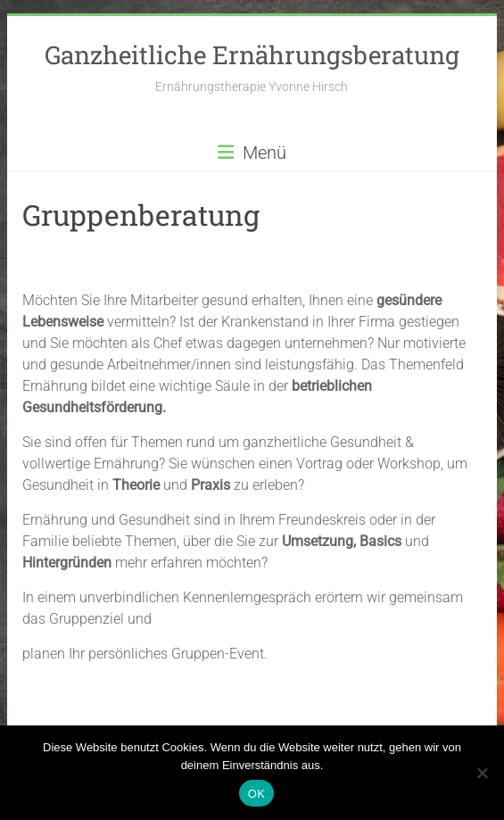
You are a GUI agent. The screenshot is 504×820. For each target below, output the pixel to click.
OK (256, 793)
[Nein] (482, 773)
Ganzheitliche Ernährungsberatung (252, 54)
